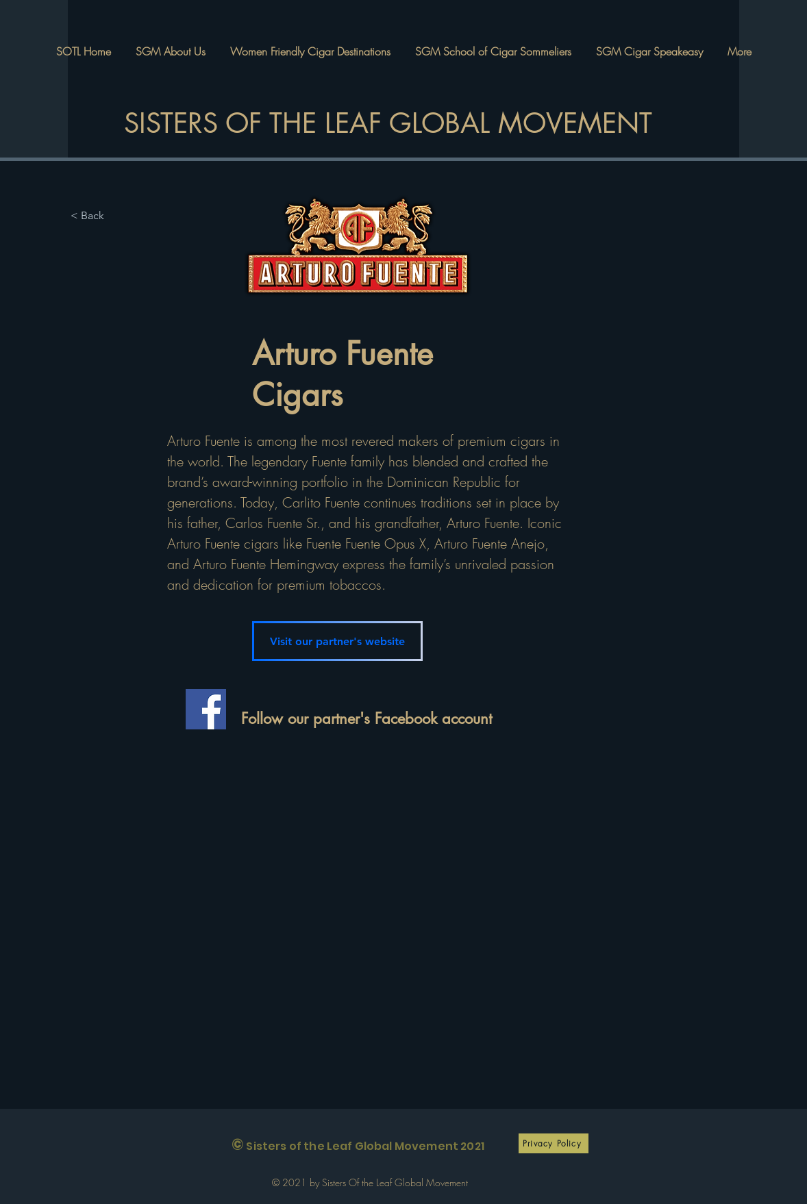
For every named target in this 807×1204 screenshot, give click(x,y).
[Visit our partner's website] (337, 641)
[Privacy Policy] (553, 1143)
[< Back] (98, 216)
